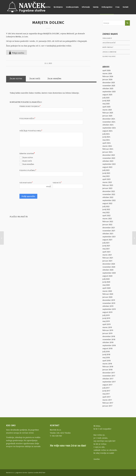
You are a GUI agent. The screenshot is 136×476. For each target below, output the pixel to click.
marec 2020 (107, 291)
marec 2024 (107, 146)
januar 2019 (107, 333)
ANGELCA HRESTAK (109, 52)
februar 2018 (107, 366)
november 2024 (108, 122)
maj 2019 (106, 321)
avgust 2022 (107, 203)
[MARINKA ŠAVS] (2, 238)
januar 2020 (107, 297)
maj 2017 (106, 394)
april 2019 (106, 324)
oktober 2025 (107, 88)
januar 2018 (107, 370)
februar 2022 (107, 221)
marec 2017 (107, 400)
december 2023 (108, 155)
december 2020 (108, 264)
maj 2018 (106, 357)
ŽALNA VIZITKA (16, 79)
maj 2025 (106, 104)
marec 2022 (107, 218)
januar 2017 (107, 406)
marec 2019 (107, 327)
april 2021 (106, 252)
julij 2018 (106, 351)
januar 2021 (107, 261)
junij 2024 (106, 137)
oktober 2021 (107, 234)
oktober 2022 (107, 197)
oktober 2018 (107, 342)
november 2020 (108, 267)
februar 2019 (107, 330)
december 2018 (108, 336)
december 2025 (108, 82)
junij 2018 (106, 354)
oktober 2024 (107, 125)
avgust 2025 (107, 95)
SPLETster (42, 472)
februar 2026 (107, 76)
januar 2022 (107, 224)
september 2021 (109, 237)
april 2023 (106, 179)
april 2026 (106, 70)
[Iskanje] (116, 23)
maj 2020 (106, 285)
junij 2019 (106, 318)
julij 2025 (105, 98)
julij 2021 (105, 243)
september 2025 (109, 91)
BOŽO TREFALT (107, 47)
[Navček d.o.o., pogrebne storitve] (26, 7)
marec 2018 (107, 364)
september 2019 (109, 309)
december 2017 (108, 373)
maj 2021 (106, 249)
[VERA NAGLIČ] (134, 238)
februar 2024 (107, 149)
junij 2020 (106, 282)
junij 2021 (106, 246)
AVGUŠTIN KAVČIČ (109, 43)
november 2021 (108, 231)
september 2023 (109, 164)
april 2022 (106, 215)
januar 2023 (107, 188)
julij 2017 (106, 388)
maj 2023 (106, 176)
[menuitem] (47, 7)
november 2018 (108, 339)
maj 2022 (106, 212)
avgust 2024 (107, 131)
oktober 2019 (107, 306)
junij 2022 (106, 209)
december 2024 (108, 119)
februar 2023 (107, 185)
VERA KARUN (107, 38)
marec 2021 (107, 255)
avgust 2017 (107, 385)
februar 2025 (107, 113)
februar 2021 (107, 258)
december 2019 (108, 300)
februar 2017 (107, 403)
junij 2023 (106, 173)
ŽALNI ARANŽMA (54, 79)
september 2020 (109, 273)
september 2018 (109, 345)
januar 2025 (107, 116)
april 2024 (106, 143)
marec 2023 (107, 182)
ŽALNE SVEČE (34, 79)
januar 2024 (107, 152)
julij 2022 (105, 206)
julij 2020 (106, 279)
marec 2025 (107, 110)
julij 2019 (106, 315)
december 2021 (108, 228)
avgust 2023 (107, 167)
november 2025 (108, 86)
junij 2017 (106, 391)
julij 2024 (106, 134)
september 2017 (109, 382)
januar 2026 (107, 79)
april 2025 (106, 107)
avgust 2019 (107, 312)
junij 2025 (106, 101)
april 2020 (106, 288)
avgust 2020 (107, 276)
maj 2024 (106, 140)
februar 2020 (107, 294)
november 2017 (108, 376)
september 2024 (109, 128)
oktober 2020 (107, 270)
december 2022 (108, 191)
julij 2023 (105, 170)
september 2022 (109, 200)
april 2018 (106, 361)
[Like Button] (16, 52)
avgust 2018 (107, 348)
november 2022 (108, 194)
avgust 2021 (107, 240)
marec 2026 (107, 73)
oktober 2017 (107, 379)
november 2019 (108, 303)
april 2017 (106, 397)
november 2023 (108, 158)
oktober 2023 (107, 161)
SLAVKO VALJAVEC (109, 56)
